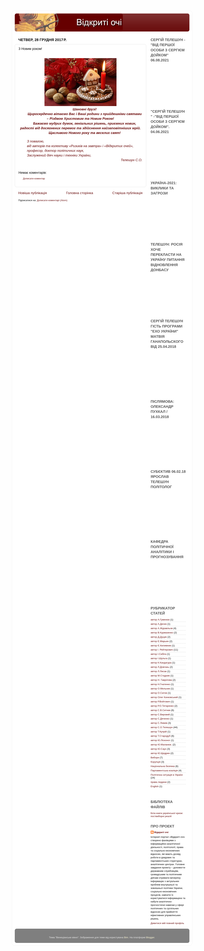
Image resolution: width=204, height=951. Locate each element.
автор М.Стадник (160, 675)
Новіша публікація (32, 193)
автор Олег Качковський (164, 697)
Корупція (156, 762)
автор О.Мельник (160, 688)
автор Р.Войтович (160, 701)
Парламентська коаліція (164, 770)
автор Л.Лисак (159, 671)
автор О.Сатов (159, 693)
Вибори (155, 757)
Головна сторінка (79, 193)
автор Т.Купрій (159, 731)
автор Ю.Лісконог (160, 740)
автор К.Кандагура (161, 662)
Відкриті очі (161, 832)
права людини (159, 782)
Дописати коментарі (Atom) (52, 200)
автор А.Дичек (159, 624)
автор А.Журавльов (162, 628)
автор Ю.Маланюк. (161, 744)
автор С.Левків (159, 723)
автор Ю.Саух (158, 749)
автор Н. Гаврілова (161, 680)
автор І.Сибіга (158, 654)
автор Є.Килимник (161, 645)
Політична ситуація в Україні (167, 774)
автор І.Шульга (159, 658)
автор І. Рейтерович (162, 649)
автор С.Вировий (160, 714)
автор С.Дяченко (160, 718)
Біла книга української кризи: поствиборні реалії (167, 814)
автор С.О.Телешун (162, 727)
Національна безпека (163, 766)
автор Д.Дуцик (159, 637)
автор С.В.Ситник (161, 710)
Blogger (150, 937)
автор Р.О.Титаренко (162, 706)
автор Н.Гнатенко (160, 684)
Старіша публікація (127, 193)
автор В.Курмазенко (162, 632)
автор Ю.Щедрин (160, 753)
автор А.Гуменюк (160, 619)
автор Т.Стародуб (161, 736)
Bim (126, 937)
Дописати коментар (34, 178)
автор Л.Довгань (160, 667)
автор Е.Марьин (160, 641)
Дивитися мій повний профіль (167, 923)
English (155, 786)
